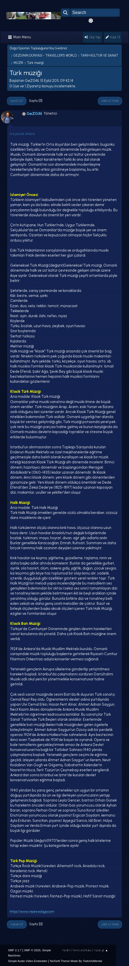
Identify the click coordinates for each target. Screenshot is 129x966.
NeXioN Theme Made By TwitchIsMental (76, 960)
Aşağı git (16, 101)
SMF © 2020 (32, 950)
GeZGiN (34, 113)
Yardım (66, 950)
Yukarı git (16, 924)
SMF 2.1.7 (14, 950)
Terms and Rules (81, 950)
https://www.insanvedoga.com (32, 911)
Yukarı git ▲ (101, 950)
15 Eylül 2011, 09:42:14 (22, 134)
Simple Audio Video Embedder (27, 960)
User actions (110, 101)
